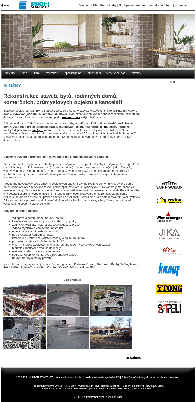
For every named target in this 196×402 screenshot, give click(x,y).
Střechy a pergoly (133, 385)
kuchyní (37, 130)
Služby (35, 73)
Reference (51, 73)
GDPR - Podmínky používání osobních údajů (98, 397)
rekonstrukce (71, 117)
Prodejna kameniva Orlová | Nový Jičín (54, 385)
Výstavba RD (85, 385)
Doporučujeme (71, 73)
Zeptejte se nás (115, 73)
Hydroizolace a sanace (108, 385)
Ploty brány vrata (154, 385)
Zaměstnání (93, 73)
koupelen (109, 126)
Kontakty (135, 73)
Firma (23, 73)
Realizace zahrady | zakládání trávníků (132, 388)
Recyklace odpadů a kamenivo (91, 388)
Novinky (10, 73)
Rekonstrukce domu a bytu (57, 388)
